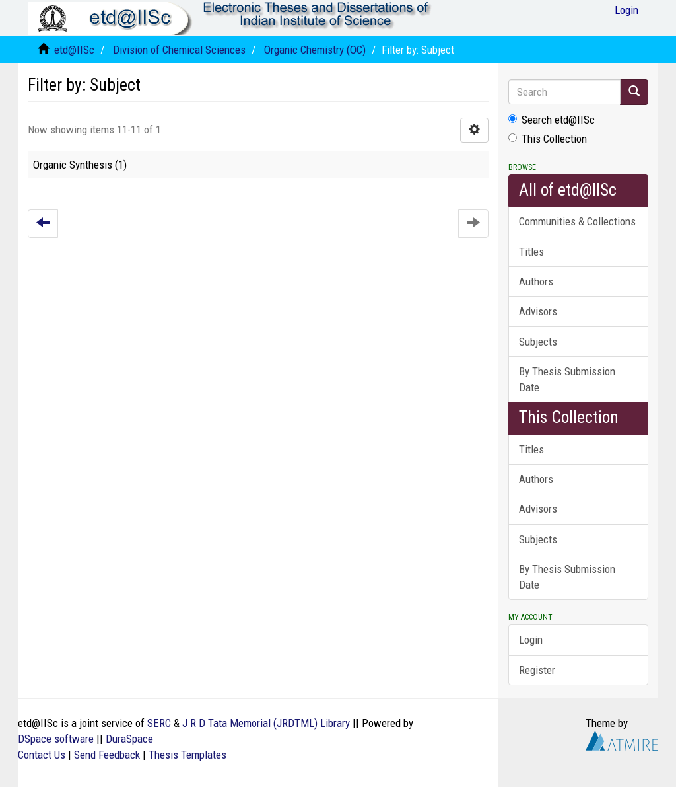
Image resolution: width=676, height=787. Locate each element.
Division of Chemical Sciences (179, 49)
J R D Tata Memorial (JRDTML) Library (266, 723)
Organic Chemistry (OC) (315, 49)
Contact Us (41, 754)
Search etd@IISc (551, 119)
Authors (536, 281)
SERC (159, 723)
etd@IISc (74, 49)
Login (531, 639)
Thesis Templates (187, 754)
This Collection (547, 138)
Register (537, 670)
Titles (531, 251)
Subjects (538, 341)
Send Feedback (107, 754)
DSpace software (56, 738)
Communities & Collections (577, 221)
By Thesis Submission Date (567, 379)
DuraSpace (129, 738)
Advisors (538, 311)
